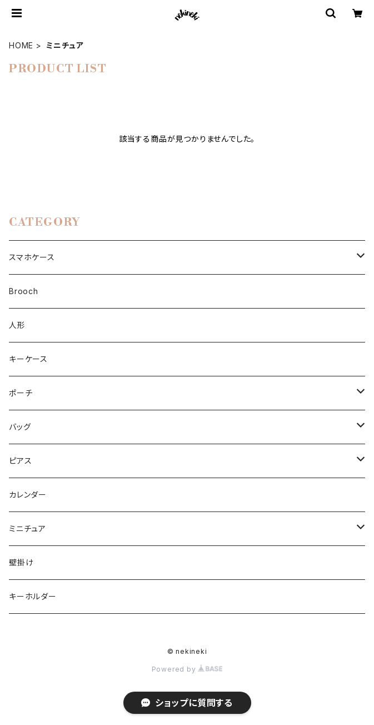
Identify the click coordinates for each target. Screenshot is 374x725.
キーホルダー (33, 596)
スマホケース (32, 257)
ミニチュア (27, 528)
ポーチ (20, 393)
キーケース (28, 359)
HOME (21, 45)
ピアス (20, 460)
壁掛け (21, 562)
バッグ (20, 426)
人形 (17, 325)
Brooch (23, 291)
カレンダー (28, 494)
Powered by (187, 669)
